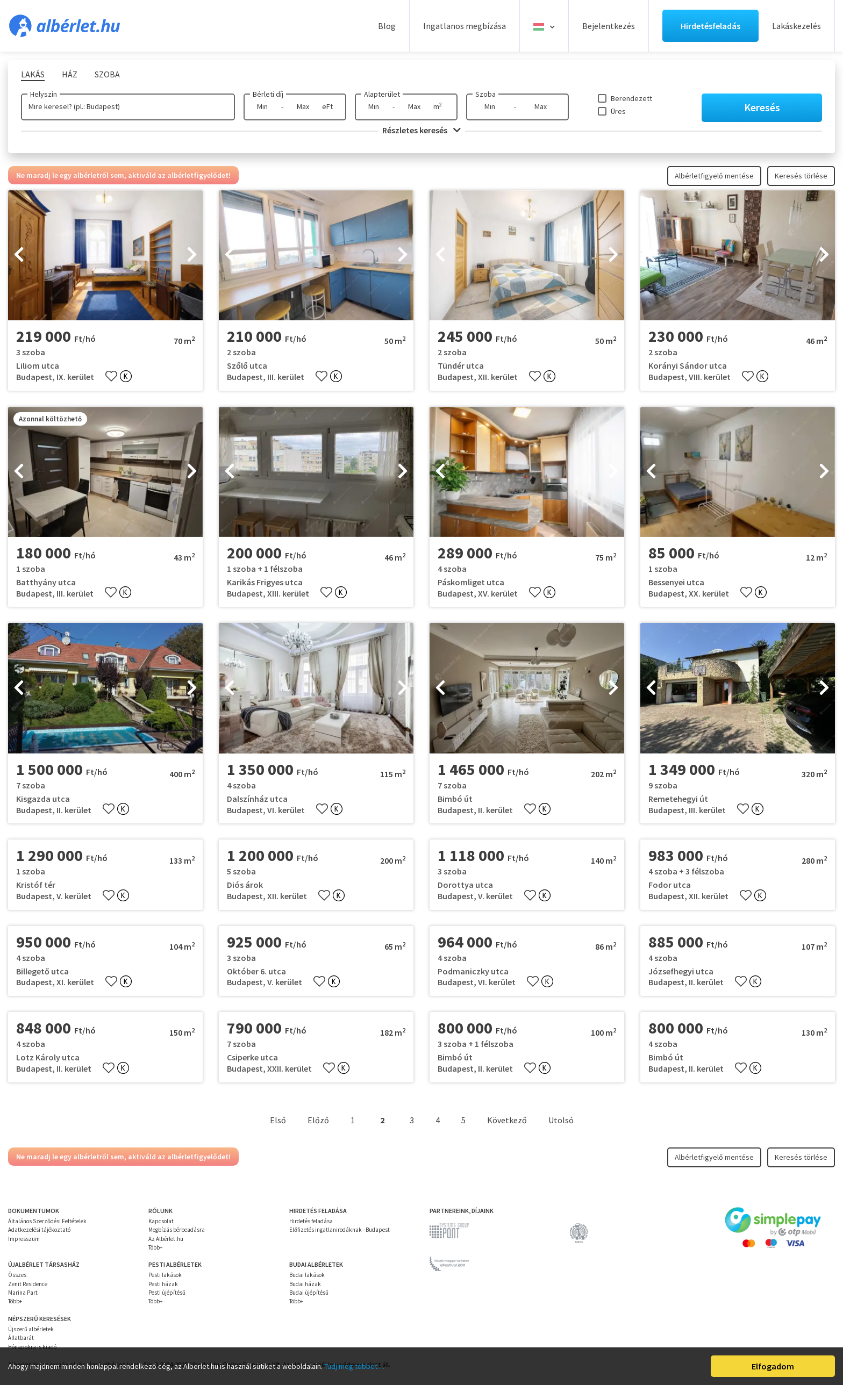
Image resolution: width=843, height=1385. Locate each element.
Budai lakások (307, 1275)
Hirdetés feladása (311, 1221)
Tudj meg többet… (354, 1366)
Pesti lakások (165, 1275)
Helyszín (43, 94)
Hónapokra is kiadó (32, 1347)
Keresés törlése (801, 176)
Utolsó (561, 1120)
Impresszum (24, 1239)
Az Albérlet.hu (165, 1239)
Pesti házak (163, 1284)
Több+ (155, 1247)
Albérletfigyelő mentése (714, 176)
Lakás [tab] (33, 74)
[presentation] (18, 255)
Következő (507, 1120)
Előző (318, 1120)
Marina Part (23, 1292)
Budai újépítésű (308, 1292)
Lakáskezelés (796, 25)
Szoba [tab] (107, 74)
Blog (387, 25)
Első (278, 1120)
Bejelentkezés (608, 25)
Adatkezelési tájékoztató (39, 1229)
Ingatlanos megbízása (464, 25)
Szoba (485, 94)
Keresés (762, 107)
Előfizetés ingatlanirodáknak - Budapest (339, 1229)
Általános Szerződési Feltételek (47, 1221)
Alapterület (382, 94)
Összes (17, 1275)
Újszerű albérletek (31, 1329)
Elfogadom (773, 1366)
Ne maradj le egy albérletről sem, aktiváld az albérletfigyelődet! (123, 175)
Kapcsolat (161, 1221)
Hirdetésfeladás (710, 25)
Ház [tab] (69, 74)
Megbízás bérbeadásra (176, 1229)
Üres (618, 111)
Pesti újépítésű (166, 1292)
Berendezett (631, 98)
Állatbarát (21, 1337)
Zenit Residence (27, 1284)
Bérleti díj (268, 94)
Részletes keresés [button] (421, 130)
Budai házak (305, 1284)
